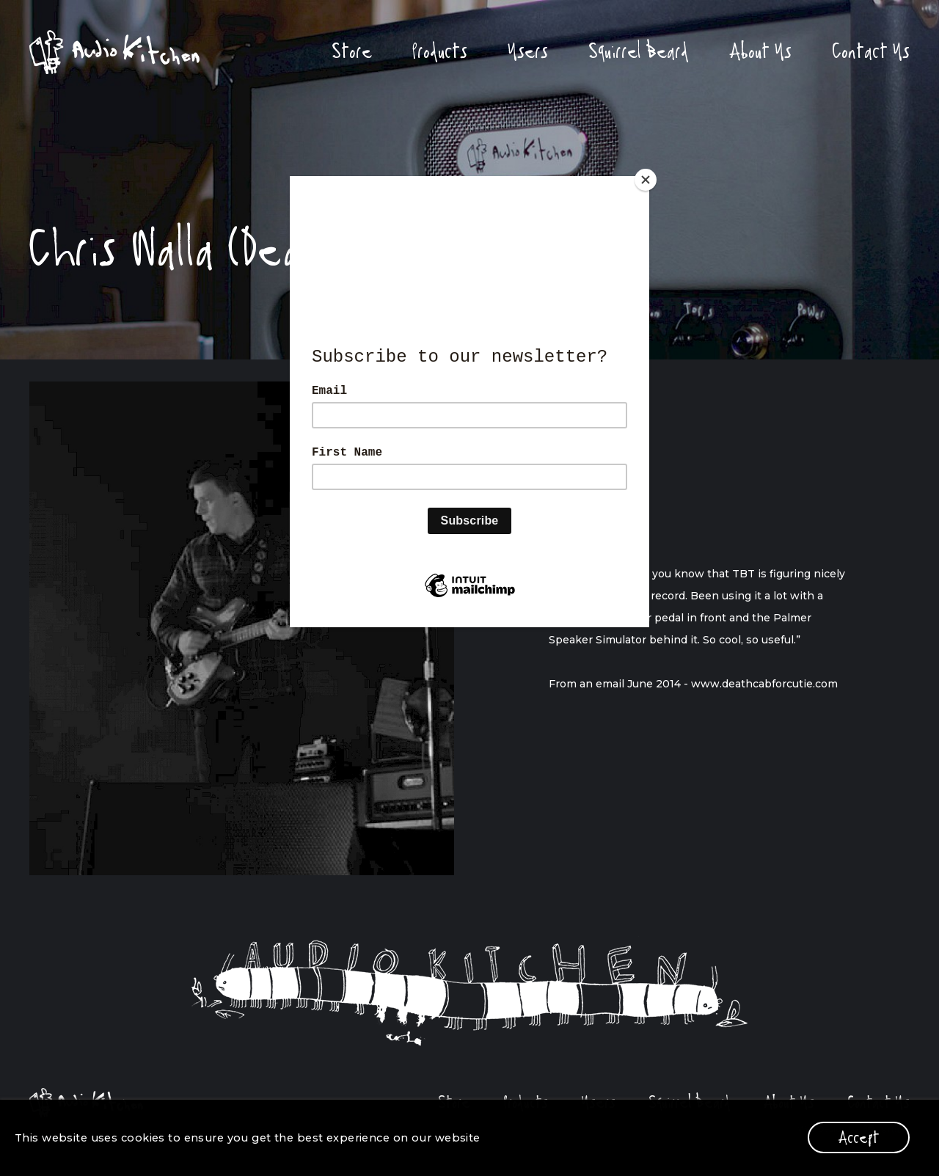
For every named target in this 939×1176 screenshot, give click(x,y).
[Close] (646, 180)
